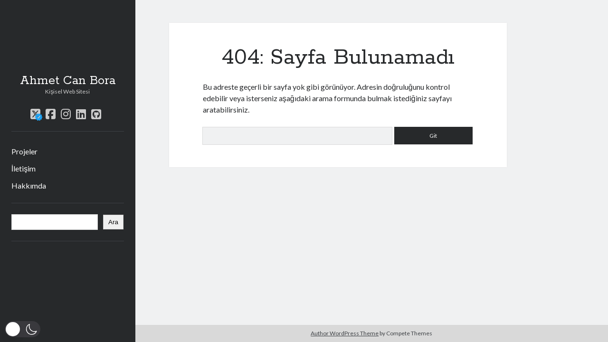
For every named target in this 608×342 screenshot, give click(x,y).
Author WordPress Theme (345, 333)
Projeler (24, 151)
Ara (113, 222)
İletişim (23, 168)
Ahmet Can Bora (67, 80)
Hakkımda (28, 185)
